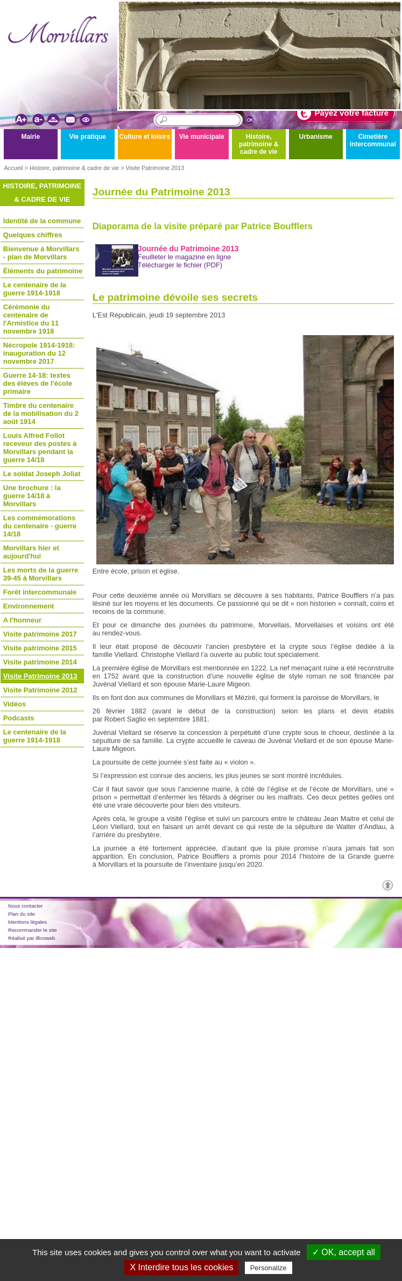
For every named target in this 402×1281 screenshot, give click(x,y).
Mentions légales (27, 922)
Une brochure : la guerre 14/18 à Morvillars (32, 496)
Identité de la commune (42, 221)
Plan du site (21, 914)
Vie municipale (201, 136)
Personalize (268, 1268)
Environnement (28, 606)
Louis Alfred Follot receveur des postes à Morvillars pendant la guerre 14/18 (40, 447)
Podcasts (18, 718)
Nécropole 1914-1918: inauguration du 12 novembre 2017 (39, 353)
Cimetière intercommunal (373, 140)
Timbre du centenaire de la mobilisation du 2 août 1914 (41, 413)
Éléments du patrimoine (42, 271)
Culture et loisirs (144, 136)
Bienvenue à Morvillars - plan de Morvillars (41, 253)
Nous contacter (25, 906)
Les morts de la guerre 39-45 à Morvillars (40, 574)
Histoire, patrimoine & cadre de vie (258, 144)
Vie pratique (87, 136)
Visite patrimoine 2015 (40, 648)
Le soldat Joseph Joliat (42, 474)
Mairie (30, 136)
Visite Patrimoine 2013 (155, 168)
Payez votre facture (343, 113)
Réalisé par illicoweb (31, 938)
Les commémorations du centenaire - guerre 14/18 (40, 526)
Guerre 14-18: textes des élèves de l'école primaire (37, 383)
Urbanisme (316, 136)
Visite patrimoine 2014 (40, 662)
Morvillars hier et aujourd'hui (31, 552)
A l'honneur (22, 620)
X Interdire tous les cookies (181, 1267)
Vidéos (14, 704)
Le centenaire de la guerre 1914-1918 (34, 289)
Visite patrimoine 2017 (40, 634)
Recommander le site (32, 930)
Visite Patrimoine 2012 (40, 690)
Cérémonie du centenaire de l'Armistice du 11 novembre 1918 (31, 319)
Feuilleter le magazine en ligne (184, 257)
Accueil (13, 168)
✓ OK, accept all (343, 1252)
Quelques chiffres (32, 235)
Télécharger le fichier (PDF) (180, 265)
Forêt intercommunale (40, 592)
